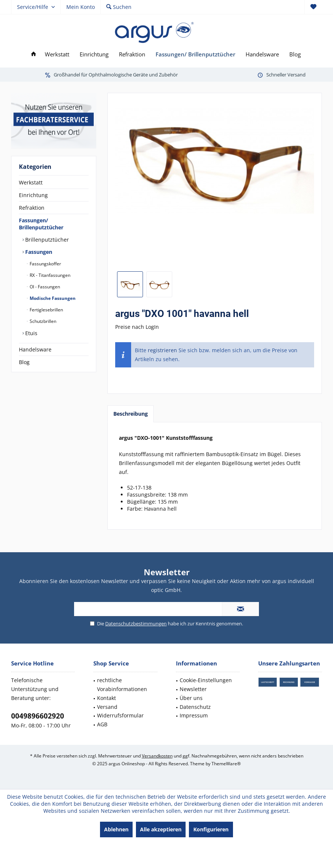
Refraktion (31, 207)
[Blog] (295, 54)
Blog (24, 362)
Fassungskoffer (45, 264)
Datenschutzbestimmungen (136, 623)
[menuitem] (313, 7)
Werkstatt (31, 182)
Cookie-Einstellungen (206, 680)
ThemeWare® (226, 763)
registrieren (162, 350)
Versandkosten (157, 756)
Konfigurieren (211, 829)
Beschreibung (130, 413)
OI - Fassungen (44, 287)
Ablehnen (116, 829)
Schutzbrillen (42, 321)
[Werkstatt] (57, 54)
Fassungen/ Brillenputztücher (41, 224)
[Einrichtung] (94, 54)
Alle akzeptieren (161, 829)
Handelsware (35, 349)
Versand (107, 706)
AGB (102, 724)
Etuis (30, 333)
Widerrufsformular (120, 715)
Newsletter (193, 689)
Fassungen (38, 251)
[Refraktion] (132, 54)
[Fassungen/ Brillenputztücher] (195, 54)
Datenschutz (195, 706)
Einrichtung (33, 195)
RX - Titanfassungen (49, 275)
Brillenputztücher (46, 239)
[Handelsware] (262, 54)
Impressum (194, 715)
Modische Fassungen (52, 298)
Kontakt (106, 697)
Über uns (191, 697)
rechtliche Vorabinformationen (122, 685)
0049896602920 (37, 716)
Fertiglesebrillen (46, 310)
